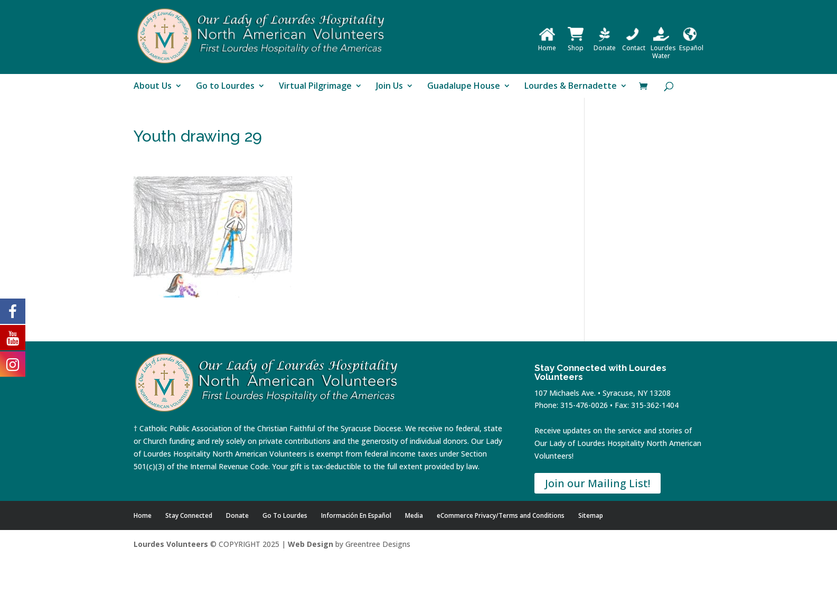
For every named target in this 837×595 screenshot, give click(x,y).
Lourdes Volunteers (171, 544)
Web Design (310, 544)
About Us (153, 86)
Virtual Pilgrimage (315, 86)
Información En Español (356, 515)
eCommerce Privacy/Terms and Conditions (501, 515)
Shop (576, 43)
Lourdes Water (663, 47)
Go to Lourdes (225, 86)
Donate (605, 43)
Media (414, 515)
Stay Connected (188, 515)
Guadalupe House (463, 86)
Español (691, 43)
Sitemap (590, 515)
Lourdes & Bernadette (570, 86)
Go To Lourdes (284, 515)
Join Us (389, 86)
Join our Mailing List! (597, 483)
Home (547, 43)
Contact (633, 43)
